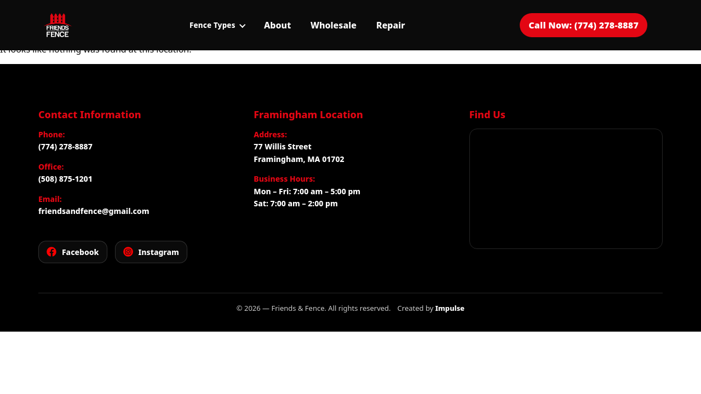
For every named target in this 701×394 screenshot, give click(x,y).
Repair (390, 25)
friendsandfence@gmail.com (93, 211)
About (277, 25)
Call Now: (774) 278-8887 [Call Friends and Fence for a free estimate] (583, 25)
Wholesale (334, 25)
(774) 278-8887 (65, 146)
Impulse (450, 308)
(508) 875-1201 (65, 178)
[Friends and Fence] (57, 25)
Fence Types (217, 25)
